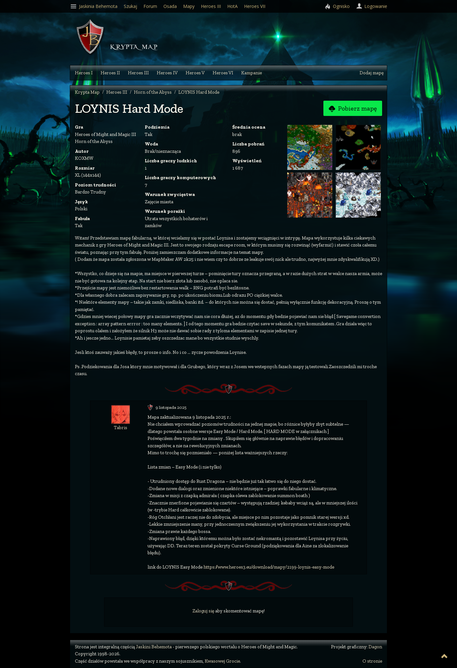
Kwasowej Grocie (222, 661)
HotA (232, 6)
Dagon (375, 647)
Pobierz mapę (353, 109)
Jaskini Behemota (154, 647)
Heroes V (195, 73)
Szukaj (130, 6)
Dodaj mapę (372, 73)
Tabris (120, 427)
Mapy (189, 6)
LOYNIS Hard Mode (198, 92)
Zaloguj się (203, 611)
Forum (150, 6)
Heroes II (110, 73)
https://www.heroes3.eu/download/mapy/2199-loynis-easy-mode (268, 567)
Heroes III (138, 73)
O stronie (372, 661)
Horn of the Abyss (153, 92)
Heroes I (84, 73)
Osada (170, 6)
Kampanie (251, 73)
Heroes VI (223, 73)
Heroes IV (167, 73)
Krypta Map (87, 92)
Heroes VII (254, 6)
